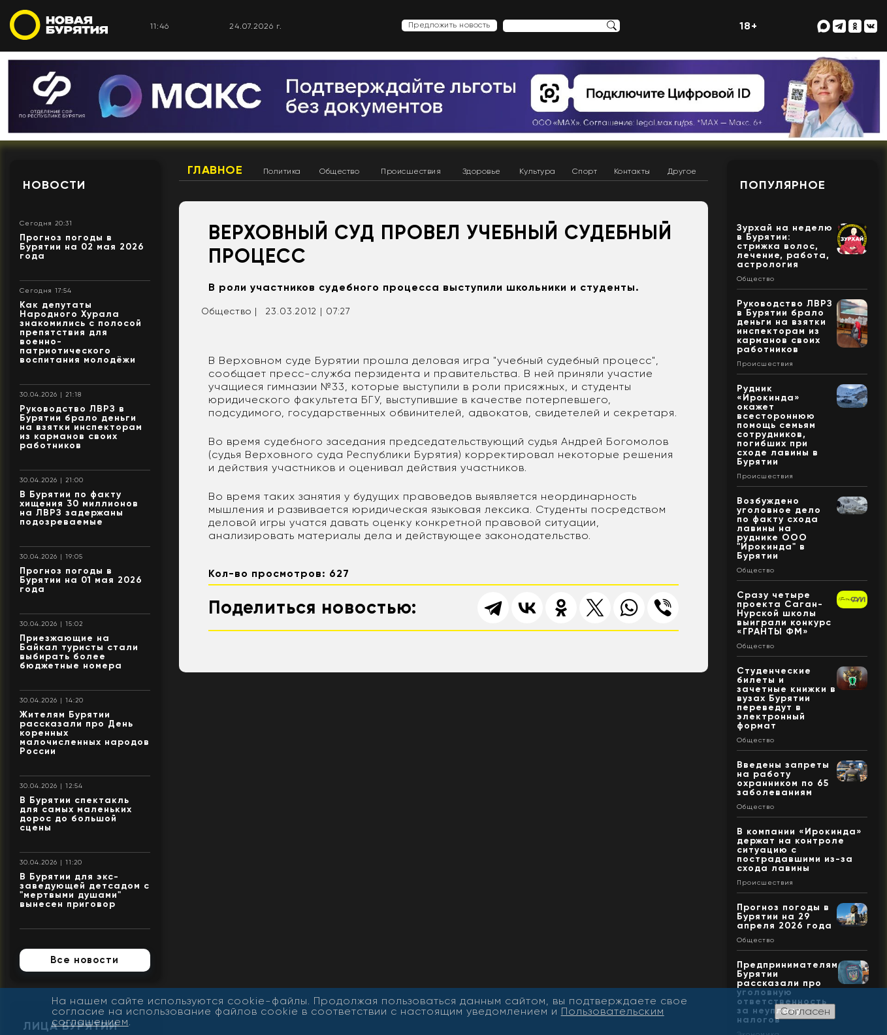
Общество (339, 171)
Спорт (585, 171)
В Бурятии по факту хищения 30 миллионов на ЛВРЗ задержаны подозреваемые (79, 508)
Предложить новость (449, 24)
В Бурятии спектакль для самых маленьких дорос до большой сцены (76, 814)
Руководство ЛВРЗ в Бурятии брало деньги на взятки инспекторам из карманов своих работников (81, 427)
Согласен (805, 1011)
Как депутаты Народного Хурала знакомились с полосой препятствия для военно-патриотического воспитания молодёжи (81, 332)
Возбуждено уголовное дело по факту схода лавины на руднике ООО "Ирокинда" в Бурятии (779, 528)
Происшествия (411, 171)
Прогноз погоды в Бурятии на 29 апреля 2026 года (784, 916)
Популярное (783, 185)
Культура (537, 171)
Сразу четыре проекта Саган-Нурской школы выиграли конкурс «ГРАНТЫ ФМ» (784, 613)
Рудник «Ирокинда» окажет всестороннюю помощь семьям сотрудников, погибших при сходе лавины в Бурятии (777, 425)
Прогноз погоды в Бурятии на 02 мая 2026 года (82, 246)
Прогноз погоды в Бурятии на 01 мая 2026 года (81, 580)
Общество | (229, 311)
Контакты (632, 171)
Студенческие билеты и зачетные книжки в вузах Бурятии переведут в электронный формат (786, 698)
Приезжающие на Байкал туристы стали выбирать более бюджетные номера (79, 651)
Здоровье (481, 171)
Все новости (84, 960)
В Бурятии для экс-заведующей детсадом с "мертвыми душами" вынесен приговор (85, 890)
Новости (54, 185)
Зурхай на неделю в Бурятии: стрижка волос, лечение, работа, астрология (785, 246)
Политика (282, 171)
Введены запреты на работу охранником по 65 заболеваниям (783, 778)
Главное (215, 170)
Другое (682, 171)
